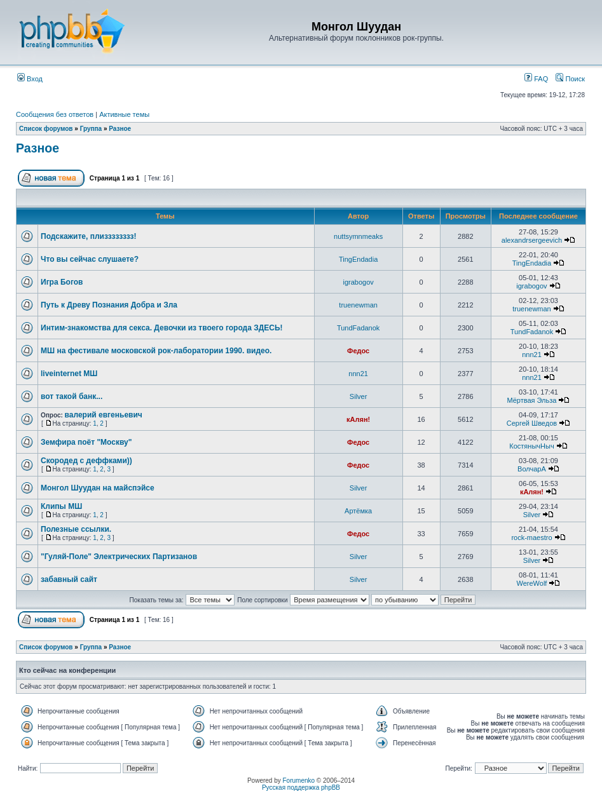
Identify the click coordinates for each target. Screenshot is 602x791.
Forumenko (299, 780)
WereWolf (532, 583)
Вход (30, 79)
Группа (91, 128)
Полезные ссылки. (76, 529)
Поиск (570, 79)
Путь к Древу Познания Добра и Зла (109, 305)
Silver (358, 396)
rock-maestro (531, 537)
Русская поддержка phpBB (301, 787)
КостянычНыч (531, 446)
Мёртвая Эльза (532, 400)
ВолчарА (531, 469)
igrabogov (358, 282)
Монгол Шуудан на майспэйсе (97, 487)
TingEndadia (358, 259)
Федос (358, 351)
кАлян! (358, 419)
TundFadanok (358, 328)
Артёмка (358, 511)
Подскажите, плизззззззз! (89, 236)
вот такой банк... (71, 396)
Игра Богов (62, 282)
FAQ (536, 79)
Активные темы (124, 114)
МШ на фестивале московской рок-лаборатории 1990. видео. (156, 350)
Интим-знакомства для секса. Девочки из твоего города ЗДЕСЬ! (162, 327)
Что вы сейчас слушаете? (90, 259)
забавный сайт (69, 579)
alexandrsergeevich (532, 240)
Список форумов (46, 128)
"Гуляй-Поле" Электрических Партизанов (119, 556)
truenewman (358, 305)
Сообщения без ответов (54, 114)
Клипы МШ (61, 506)
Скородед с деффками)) (86, 460)
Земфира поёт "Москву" (86, 442)
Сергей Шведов (532, 423)
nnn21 (532, 354)
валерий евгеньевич (103, 414)
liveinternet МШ (69, 373)
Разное (120, 128)
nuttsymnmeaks (358, 236)
